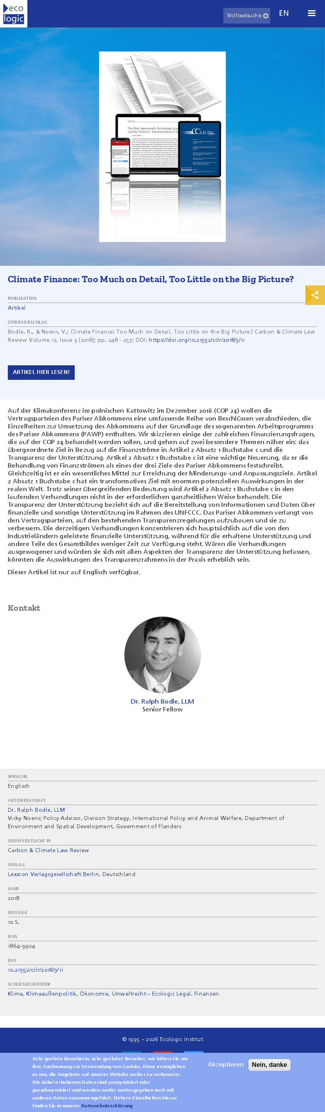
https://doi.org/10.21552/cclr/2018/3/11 (196, 340)
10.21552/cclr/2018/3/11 (35, 970)
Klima (15, 994)
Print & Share (315, 295)
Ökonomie (94, 994)
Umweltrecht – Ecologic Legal (151, 994)
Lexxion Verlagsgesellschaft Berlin (53, 874)
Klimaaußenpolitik (51, 994)
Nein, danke (269, 1068)
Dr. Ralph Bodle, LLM (36, 810)
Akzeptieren (226, 1068)
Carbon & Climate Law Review (49, 850)
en (284, 13)
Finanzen (206, 994)
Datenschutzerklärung (107, 1109)
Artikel (17, 308)
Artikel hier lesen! (41, 372)
